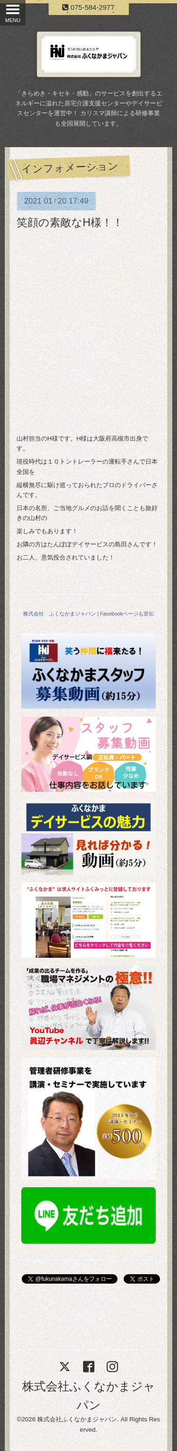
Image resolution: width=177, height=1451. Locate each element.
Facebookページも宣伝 (127, 613)
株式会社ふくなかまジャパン (77, 1419)
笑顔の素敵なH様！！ (70, 222)
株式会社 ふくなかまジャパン (59, 613)
